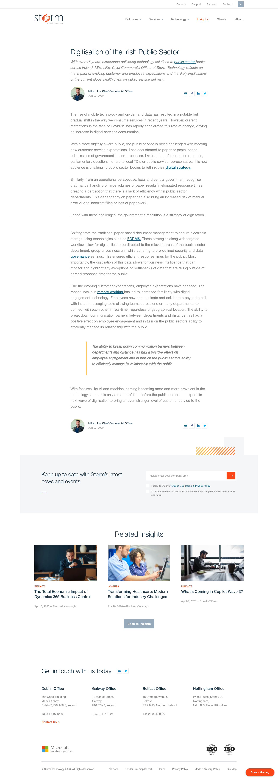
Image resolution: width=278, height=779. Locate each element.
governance (81, 256)
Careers (181, 4)
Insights (202, 19)
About (239, 19)
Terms (162, 768)
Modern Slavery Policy (207, 768)
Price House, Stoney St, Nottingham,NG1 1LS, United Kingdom (210, 701)
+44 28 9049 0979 (154, 713)
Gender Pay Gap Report (138, 768)
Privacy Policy (180, 768)
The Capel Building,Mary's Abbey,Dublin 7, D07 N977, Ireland (58, 701)
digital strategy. (178, 167)
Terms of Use (177, 486)
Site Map (232, 768)
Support (196, 4)
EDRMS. (134, 239)
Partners (211, 4)
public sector (185, 62)
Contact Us (49, 722)
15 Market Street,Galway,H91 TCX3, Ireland (103, 701)
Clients (221, 19)
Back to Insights (139, 624)
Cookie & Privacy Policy (197, 486)
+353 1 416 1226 (52, 713)
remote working (110, 292)
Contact (227, 4)
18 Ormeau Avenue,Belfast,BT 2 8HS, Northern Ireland (160, 701)
